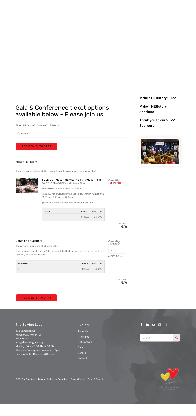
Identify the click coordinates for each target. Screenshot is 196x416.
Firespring (62, 379)
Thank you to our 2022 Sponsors (157, 123)
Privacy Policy (77, 379)
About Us (83, 331)
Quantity (114, 180)
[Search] (71, 134)
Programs (83, 336)
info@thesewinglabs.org (29, 342)
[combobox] (156, 338)
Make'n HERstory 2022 (157, 98)
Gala (80, 347)
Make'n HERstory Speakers (153, 109)
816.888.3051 (23, 338)
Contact (82, 358)
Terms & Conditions (96, 379)
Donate (82, 352)
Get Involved (85, 342)
